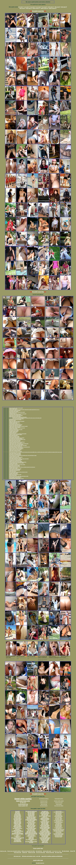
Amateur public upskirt (59, 801)
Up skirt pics (23, 802)
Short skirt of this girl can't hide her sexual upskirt (17, 433)
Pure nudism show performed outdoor (15, 438)
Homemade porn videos (56, 851)
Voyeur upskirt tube (38, 848)
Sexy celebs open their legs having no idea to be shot (18, 472)
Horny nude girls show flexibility (14, 469)
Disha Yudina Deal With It (13, 435)
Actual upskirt (59, 804)
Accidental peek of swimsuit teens (15, 460)
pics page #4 (39, 7)
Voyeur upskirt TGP (23, 805)
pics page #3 (33, 7)
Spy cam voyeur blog (40, 852)
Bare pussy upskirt (12, 420)
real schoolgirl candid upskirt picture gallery (16, 437)
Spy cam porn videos (58, 805)
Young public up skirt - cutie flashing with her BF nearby (18, 443)
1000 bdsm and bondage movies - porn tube (31, 856)
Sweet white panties (23, 799)
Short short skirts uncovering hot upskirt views (17, 439)
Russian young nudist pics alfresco (15, 425)
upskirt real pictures (12, 471)
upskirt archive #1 (36, 8)
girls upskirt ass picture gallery (14, 465)
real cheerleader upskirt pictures (14, 477)
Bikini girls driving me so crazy (14, 466)
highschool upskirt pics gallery (14, 422)
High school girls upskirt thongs (14, 441)
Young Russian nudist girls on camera (15, 424)
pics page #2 (27, 7)
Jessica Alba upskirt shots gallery (15, 453)
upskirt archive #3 (52, 8)
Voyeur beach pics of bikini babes (15, 416)
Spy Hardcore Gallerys (44, 798)
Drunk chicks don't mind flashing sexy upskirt (17, 412)
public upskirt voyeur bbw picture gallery (16, 444)
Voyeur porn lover (59, 802)
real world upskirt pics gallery (14, 456)
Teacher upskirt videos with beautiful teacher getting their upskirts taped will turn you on (24, 409)
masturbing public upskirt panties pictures (16, 478)
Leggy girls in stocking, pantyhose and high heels (51, 856)
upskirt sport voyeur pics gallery (14, 450)
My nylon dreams (44, 805)
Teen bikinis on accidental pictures (15, 454)
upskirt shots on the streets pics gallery (16, 415)
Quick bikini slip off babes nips (14, 470)
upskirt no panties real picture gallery (15, 434)
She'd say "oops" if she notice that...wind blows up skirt (18, 476)
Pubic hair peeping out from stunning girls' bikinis (17, 462)
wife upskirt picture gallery (13, 411)
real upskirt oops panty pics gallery (15, 419)
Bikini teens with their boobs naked (15, 474)
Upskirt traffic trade (38, 860)
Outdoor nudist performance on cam (15, 442)
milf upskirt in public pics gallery (14, 410)
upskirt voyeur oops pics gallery (14, 427)
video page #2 (57, 7)
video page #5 (29, 8)
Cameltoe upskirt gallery (13, 428)
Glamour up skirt (43, 802)
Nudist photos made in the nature (15, 440)
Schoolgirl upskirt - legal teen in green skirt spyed (17, 413)
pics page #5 (45, 7)
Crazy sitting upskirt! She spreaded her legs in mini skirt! (19, 458)
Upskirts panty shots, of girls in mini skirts (16, 418)
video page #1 (51, 7)
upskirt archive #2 (44, 8)
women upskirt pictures (13, 408)
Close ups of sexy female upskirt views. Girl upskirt (18, 445)
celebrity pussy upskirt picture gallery (15, 461)
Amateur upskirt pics (12, 432)
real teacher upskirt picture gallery (15, 414)
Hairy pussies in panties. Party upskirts (16, 447)
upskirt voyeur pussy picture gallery (15, 449)
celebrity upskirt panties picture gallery (16, 457)
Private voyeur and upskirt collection (14, 851)
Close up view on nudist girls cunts (15, 468)
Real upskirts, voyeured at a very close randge (17, 464)
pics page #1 (21, 7)
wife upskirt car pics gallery (14, 430)
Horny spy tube (44, 804)
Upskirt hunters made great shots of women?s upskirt (18, 426)
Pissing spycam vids (23, 804)
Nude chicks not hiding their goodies (15, 451)
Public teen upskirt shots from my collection (16, 421)
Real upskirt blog (39, 851)
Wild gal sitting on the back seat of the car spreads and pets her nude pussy (22, 467)
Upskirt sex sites (3, 851)
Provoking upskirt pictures (13, 431)
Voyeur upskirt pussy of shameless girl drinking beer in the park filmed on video (22, 455)
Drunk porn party (43, 801)
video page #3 (64, 7)
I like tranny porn (17, 856)
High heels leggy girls (23, 801)
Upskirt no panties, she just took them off (16, 448)
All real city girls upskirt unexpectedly (15, 459)
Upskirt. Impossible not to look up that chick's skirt (18, 417)
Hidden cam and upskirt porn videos (28, 851)
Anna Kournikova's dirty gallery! (14, 423)
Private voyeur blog (50, 852)
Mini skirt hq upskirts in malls (14, 436)
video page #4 (22, 8)
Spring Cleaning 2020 (13, 475)
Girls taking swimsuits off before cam (15, 446)
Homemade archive (59, 798)
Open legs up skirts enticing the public (15, 429)
